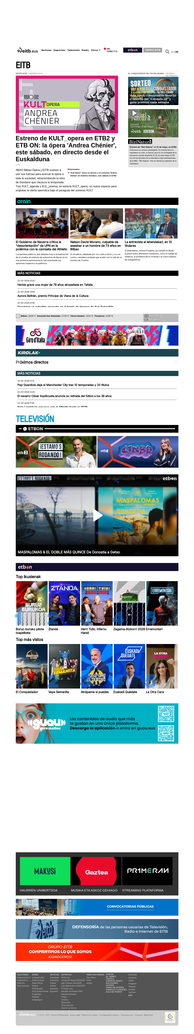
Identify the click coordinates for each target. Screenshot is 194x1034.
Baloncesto (65, 1002)
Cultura (53, 986)
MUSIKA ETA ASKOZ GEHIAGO (94, 890)
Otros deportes (67, 1005)
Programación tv (24, 978)
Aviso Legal (75, 1015)
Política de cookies (90, 1015)
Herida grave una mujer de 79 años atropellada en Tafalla (55, 284)
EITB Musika (37, 989)
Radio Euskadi (38, 980)
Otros (94, 50)
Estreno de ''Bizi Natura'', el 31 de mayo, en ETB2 (153, 147)
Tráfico (110, 979)
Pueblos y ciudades (116, 990)
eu (172, 52)
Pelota (63, 997)
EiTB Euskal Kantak (40, 991)
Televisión (73, 50)
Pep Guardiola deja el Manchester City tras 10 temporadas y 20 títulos (63, 385)
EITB (23, 65)
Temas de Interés (115, 987)
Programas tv (22, 980)
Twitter (131, 981)
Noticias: (55, 975)
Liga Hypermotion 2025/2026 (73, 986)
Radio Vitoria (37, 983)
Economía (54, 980)
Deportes (59, 50)
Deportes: (66, 975)
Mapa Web (148, 1015)
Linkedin (131, 989)
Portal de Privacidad (59, 1015)
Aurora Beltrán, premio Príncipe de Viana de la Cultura (52, 296)
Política (53, 983)
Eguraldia (54, 991)
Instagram (132, 984)
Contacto (139, 1015)
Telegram (132, 986)
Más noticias (28, 273)
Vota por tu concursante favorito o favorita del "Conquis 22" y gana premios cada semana (153, 99)
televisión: (23, 975)
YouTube (132, 992)
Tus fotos (152, 315)
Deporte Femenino (68, 994)
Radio (85, 50)
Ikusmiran (54, 989)
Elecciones (112, 983)
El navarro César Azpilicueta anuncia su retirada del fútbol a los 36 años (64, 396)
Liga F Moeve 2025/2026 (71, 983)
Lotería (110, 985)
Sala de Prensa (114, 992)
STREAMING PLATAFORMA (143, 890)
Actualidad (54, 978)
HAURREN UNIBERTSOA (39, 890)
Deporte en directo (68, 1008)
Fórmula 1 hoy (67, 989)
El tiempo (111, 977)
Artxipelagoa (37, 1000)
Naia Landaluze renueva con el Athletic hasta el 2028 (52, 407)
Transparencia (127, 1015)
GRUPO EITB (152, 50)
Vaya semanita (23, 986)
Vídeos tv (21, 983)
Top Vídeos (91, 978)
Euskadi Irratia (38, 978)
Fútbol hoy (65, 978)
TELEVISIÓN (35, 419)
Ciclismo (64, 1000)
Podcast (35, 997)
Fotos (89, 980)
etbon (35, 428)
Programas (36, 994)
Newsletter (132, 975)
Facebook (132, 978)
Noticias (46, 50)
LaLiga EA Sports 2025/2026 (73, 980)
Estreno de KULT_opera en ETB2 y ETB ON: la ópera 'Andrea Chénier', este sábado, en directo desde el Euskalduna (66, 149)
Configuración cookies (109, 1015)
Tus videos (152, 319)
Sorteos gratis (114, 981)
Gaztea (35, 986)
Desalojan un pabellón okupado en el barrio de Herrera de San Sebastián (65, 307)
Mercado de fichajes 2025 (71, 991)
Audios (89, 983)
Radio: (35, 975)
